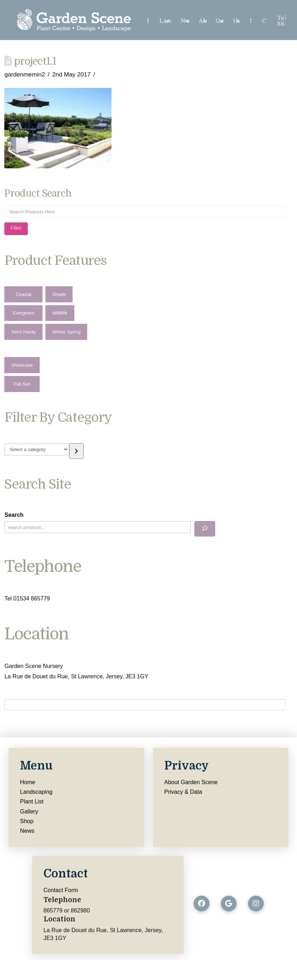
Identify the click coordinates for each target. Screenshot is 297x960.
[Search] (204, 528)
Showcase (22, 365)
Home (27, 782)
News (27, 831)
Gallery (29, 811)
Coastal (23, 294)
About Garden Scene (191, 782)
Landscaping (36, 792)
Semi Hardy (23, 332)
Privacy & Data (183, 792)
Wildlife (59, 313)
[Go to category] (76, 451)
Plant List (32, 801)
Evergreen (23, 313)
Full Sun (22, 384)
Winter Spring (66, 332)
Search (13, 515)
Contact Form (61, 890)
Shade (59, 294)
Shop (26, 821)
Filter (15, 228)
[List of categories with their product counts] (36, 449)
